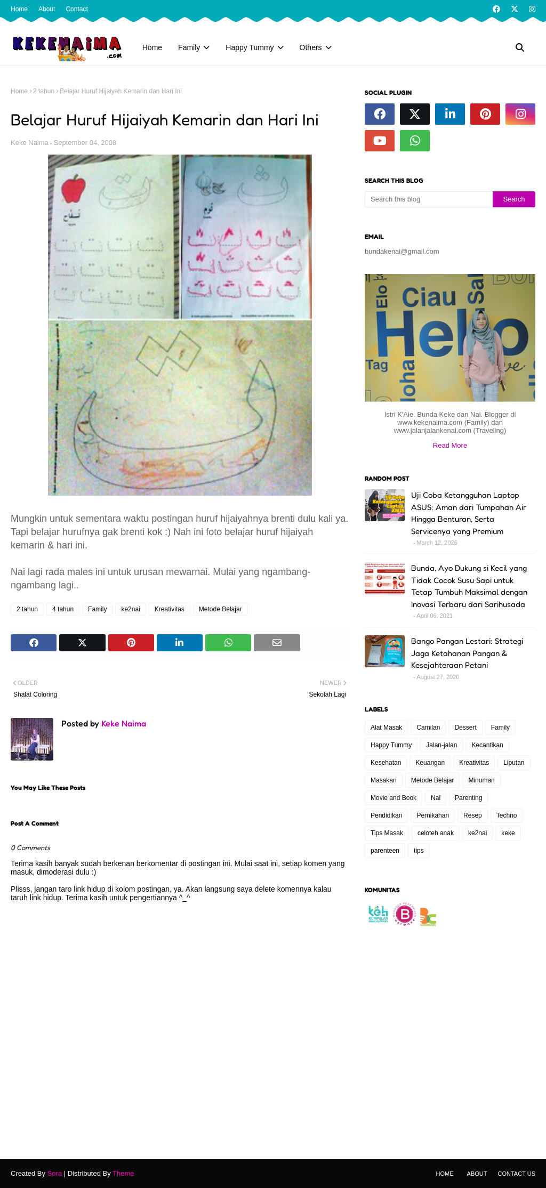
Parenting (468, 798)
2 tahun (43, 91)
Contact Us (517, 1173)
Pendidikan (386, 815)
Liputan (513, 762)
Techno (506, 815)
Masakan (384, 780)
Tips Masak (387, 833)
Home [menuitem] (152, 47)
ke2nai (130, 609)
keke (508, 833)
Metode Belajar (220, 609)
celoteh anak (435, 833)
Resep (472, 815)
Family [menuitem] (189, 47)
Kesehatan (386, 762)
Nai (435, 798)
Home (19, 9)
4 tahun (63, 609)
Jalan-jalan (441, 745)
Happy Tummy (391, 745)
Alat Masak (386, 727)
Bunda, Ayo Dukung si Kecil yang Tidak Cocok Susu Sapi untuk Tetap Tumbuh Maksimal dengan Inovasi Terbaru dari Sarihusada (469, 586)
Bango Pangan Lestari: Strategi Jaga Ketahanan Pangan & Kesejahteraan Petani (467, 653)
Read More (450, 445)
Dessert (465, 727)
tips (419, 850)
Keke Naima (30, 143)
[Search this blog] (429, 199)
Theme (123, 1173)
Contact (76, 9)
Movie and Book (393, 798)
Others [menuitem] (311, 47)
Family (97, 609)
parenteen (385, 850)
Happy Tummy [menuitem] (250, 47)
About (46, 9)
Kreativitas (169, 609)
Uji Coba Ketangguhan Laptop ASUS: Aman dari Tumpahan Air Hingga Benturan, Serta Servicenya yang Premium (468, 513)
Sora (54, 1173)
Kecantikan (487, 745)
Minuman (481, 780)
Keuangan (430, 762)
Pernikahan (432, 815)
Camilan (428, 727)
